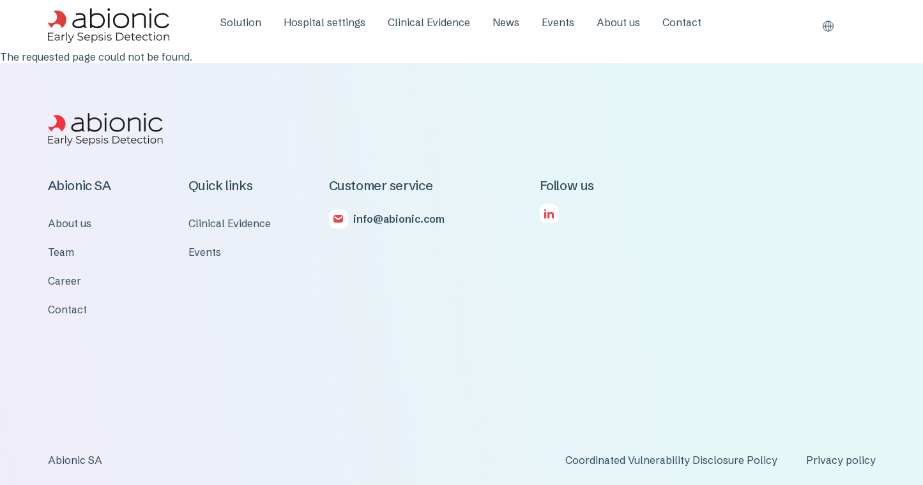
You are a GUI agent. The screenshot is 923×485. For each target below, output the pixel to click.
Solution (240, 22)
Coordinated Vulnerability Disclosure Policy (671, 460)
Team (61, 252)
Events (558, 22)
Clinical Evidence (429, 22)
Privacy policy (841, 460)
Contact (681, 22)
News (505, 22)
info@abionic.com (399, 219)
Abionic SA (75, 460)
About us (618, 22)
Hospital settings (324, 22)
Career (64, 280)
